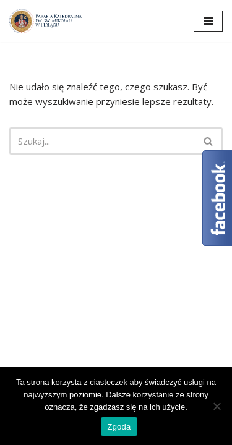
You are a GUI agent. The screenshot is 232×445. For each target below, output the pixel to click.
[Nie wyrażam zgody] (216, 406)
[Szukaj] (102, 141)
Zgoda (119, 426)
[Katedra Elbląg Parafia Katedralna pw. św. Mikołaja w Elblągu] (46, 21)
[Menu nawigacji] (208, 21)
